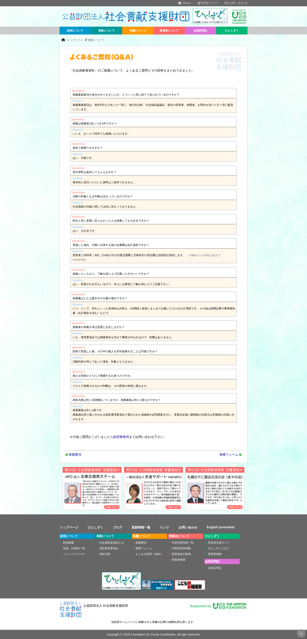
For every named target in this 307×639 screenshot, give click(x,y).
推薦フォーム (228, 454)
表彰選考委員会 (108, 548)
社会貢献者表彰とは (111, 542)
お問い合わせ (233, 3)
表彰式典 (104, 554)
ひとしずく (232, 30)
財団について (75, 30)
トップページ (75, 40)
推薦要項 (75, 454)
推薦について (138, 30)
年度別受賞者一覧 (183, 542)
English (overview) (220, 527)
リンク (164, 527)
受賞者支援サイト (219, 542)
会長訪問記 (200, 30)
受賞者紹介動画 (181, 554)
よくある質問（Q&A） (149, 554)
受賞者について (169, 30)
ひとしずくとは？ (219, 548)
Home (181, 3)
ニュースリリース (74, 554)
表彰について (106, 30)
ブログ (117, 527)
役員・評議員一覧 (74, 548)
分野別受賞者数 (181, 548)
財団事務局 (121, 437)
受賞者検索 (178, 559)
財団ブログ (205, 3)
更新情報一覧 (141, 527)
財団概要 (68, 542)
